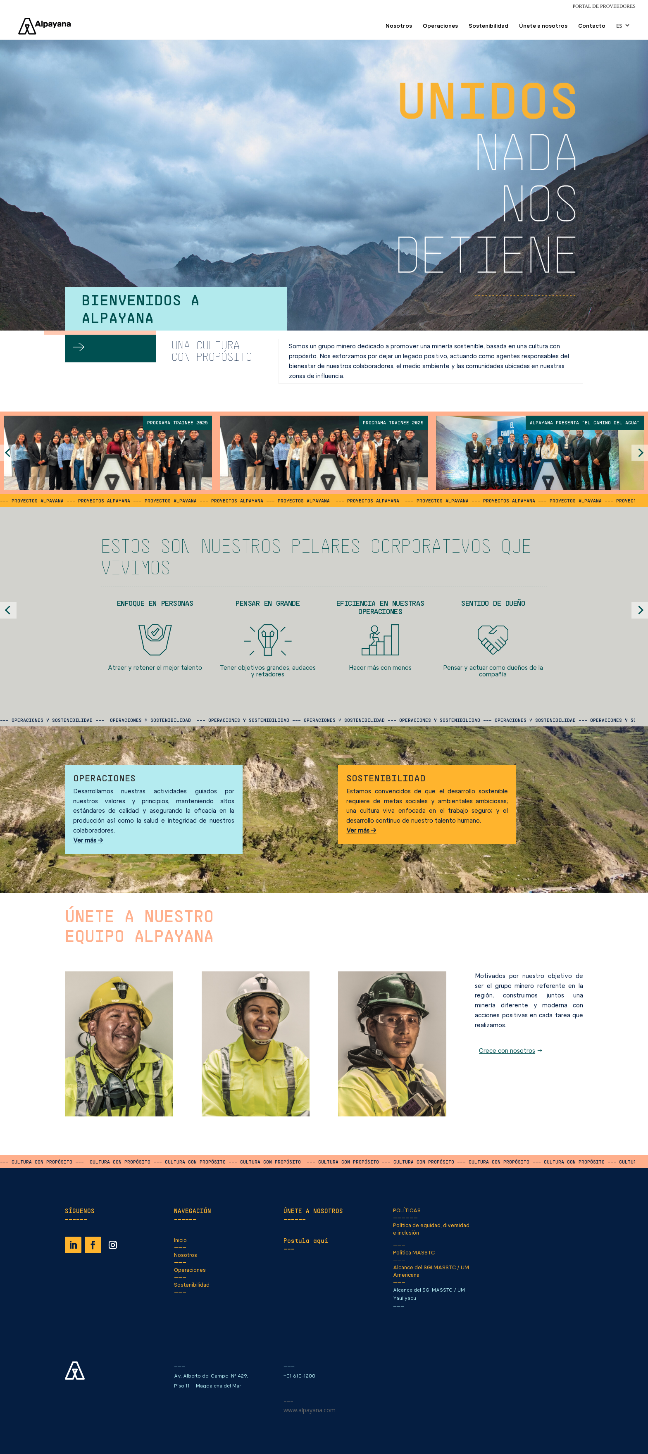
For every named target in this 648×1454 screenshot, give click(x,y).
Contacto (591, 26)
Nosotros (399, 26)
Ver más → (88, 840)
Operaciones (440, 26)
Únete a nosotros (543, 26)
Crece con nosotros (507, 1050)
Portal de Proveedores (604, 6)
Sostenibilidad (488, 26)
